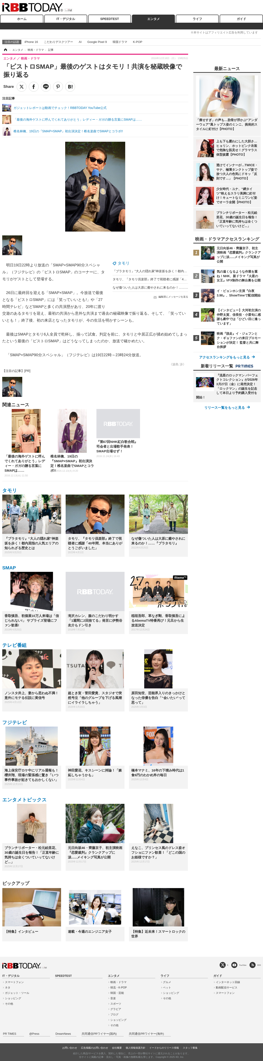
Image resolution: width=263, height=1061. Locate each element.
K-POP (137, 42)
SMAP (9, 567)
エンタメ (153, 19)
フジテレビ (14, 722)
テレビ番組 (14, 645)
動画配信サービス (226, 987)
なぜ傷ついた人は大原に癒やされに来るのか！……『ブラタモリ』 (160, 287)
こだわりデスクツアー (58, 42)
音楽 (113, 998)
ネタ (7, 987)
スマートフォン (14, 982)
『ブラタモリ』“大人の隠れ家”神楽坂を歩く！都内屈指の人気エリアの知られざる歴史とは (177, 271)
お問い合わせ (69, 1047)
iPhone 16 (31, 42)
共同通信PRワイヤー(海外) (146, 1033)
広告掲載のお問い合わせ (94, 1047)
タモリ (124, 263)
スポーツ (115, 1003)
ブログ (114, 1014)
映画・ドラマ (118, 982)
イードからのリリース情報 (164, 1047)
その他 (9, 1003)
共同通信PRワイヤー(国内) (99, 1033)
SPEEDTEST (109, 19)
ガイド (241, 19)
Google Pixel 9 (97, 42)
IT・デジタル (65, 19)
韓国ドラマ (120, 42)
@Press (34, 1033)
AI (80, 42)
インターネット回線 (228, 982)
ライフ (197, 19)
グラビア (115, 1009)
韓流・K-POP (118, 987)
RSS (259, 965)
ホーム (22, 19)
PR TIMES (9, 1033)
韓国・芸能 (117, 993)
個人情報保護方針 (135, 1047)
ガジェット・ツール (17, 993)
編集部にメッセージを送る (173, 296)
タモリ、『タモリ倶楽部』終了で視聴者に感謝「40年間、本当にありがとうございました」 (177, 279)
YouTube (243, 965)
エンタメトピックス (24, 799)
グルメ (167, 982)
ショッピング (13, 998)
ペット (167, 987)
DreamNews (63, 1033)
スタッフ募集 (190, 1047)
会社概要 (117, 1047)
